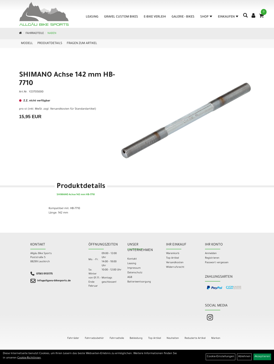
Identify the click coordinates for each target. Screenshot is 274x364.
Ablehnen (244, 356)
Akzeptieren (262, 356)
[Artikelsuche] (244, 18)
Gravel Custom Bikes (120, 17)
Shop (205, 17)
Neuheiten (173, 338)
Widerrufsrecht (175, 267)
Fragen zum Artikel (82, 43)
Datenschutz (134, 272)
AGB (129, 277)
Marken (215, 338)
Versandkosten (174, 262)
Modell (27, 43)
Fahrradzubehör (94, 338)
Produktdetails (49, 43)
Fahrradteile (35, 33)
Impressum (134, 268)
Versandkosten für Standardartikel (72, 109)
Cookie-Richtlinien (29, 358)
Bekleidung (136, 338)
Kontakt (132, 259)
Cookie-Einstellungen (220, 356)
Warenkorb (172, 253)
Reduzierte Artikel (195, 338)
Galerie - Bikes (181, 17)
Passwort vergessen (216, 262)
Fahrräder (73, 338)
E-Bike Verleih (154, 17)
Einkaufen (227, 17)
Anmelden (211, 253)
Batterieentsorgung (139, 282)
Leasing (91, 17)
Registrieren (212, 258)
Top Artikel (172, 258)
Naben (51, 33)
